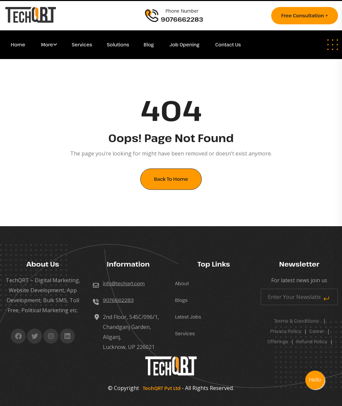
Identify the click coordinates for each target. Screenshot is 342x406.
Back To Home (171, 179)
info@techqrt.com (124, 283)
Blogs (181, 300)
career (317, 331)
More (47, 44)
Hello (315, 380)
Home (18, 44)
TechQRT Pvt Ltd (160, 388)
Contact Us (228, 44)
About (182, 283)
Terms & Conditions (296, 321)
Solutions (118, 44)
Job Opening (185, 44)
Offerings (277, 341)
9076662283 (118, 300)
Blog (149, 44)
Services (82, 44)
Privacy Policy (285, 331)
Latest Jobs (188, 317)
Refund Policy (311, 341)
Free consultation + (304, 15)
